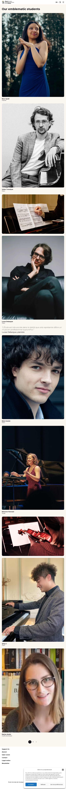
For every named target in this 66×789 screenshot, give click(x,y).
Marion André (6, 734)
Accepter (31, 784)
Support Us (5, 749)
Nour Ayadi (5, 99)
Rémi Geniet (6, 421)
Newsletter (5, 763)
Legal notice (6, 760)
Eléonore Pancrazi (8, 511)
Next (36, 742)
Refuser (43, 784)
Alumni (4, 752)
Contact (4, 757)
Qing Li (4, 643)
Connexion (60, 2)
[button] (63, 770)
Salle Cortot (6, 755)
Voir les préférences (56, 784)
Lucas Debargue (7, 321)
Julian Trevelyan (7, 189)
